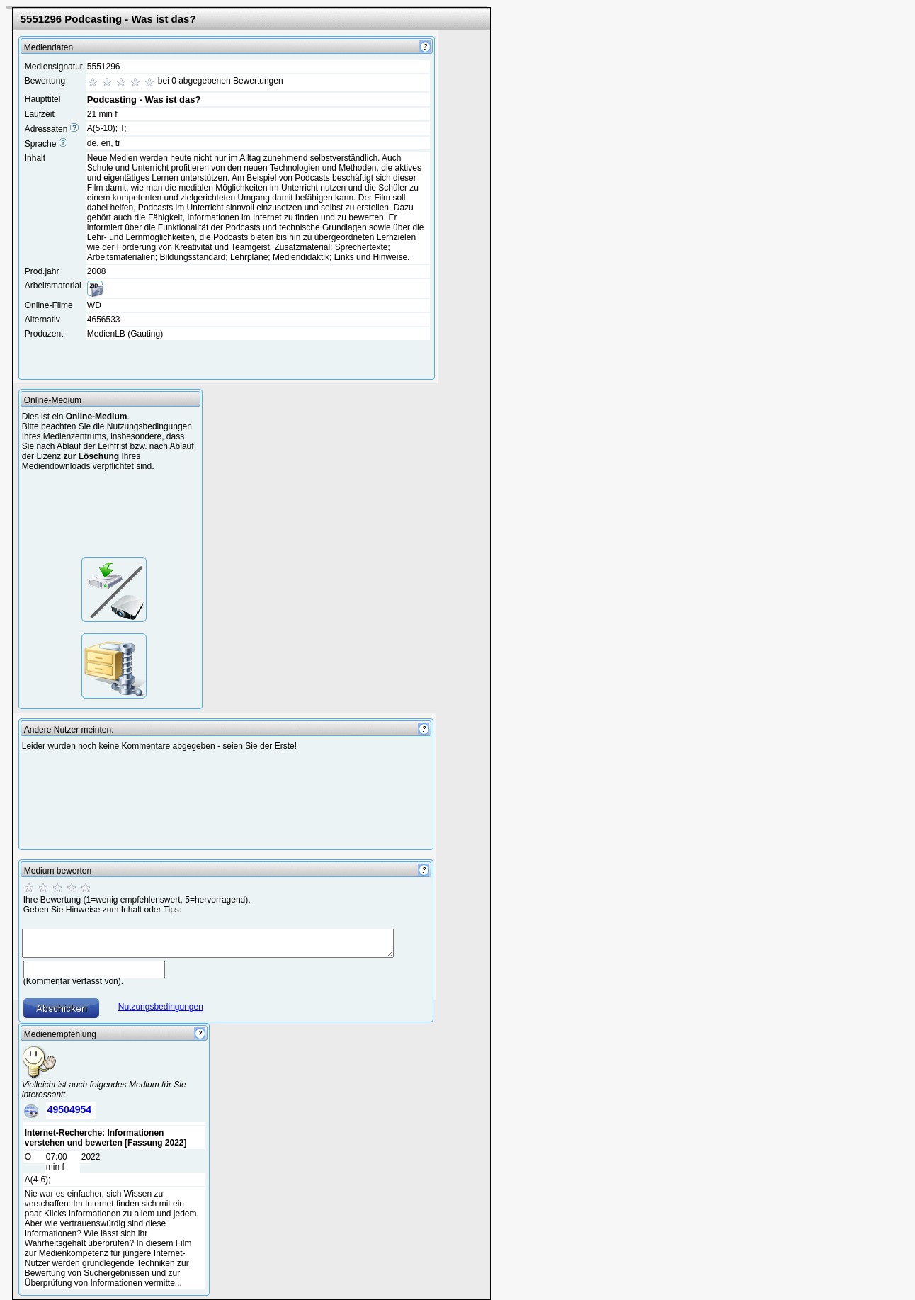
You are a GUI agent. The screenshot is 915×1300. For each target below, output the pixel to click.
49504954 (69, 1109)
